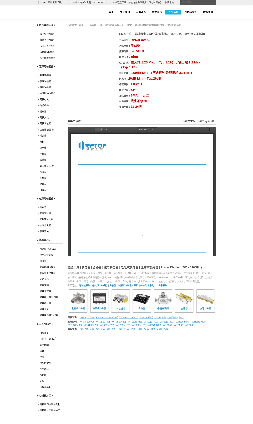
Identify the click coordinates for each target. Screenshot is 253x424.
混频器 (43, 184)
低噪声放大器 (46, 219)
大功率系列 (161, 285)
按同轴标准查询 (48, 33)
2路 (81, 329)
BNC (135, 317)
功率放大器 (45, 225)
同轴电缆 (44, 99)
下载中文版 (188, 121)
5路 (97, 329)
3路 (86, 329)
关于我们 (125, 12)
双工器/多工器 (47, 165)
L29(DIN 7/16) (146, 317)
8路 (108, 329)
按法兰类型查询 (48, 45)
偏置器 (43, 207)
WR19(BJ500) (151, 321)
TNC (181, 317)
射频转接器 (45, 81)
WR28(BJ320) (199, 321)
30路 (146, 329)
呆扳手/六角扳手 (48, 338)
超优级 (95, 285)
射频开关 (44, 231)
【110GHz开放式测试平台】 (51, 2)
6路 (103, 329)
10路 (119, 329)
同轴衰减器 (45, 123)
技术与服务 (191, 12)
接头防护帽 (45, 362)
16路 (133, 329)
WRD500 (178, 325)
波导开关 (44, 309)
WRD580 (189, 325)
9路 (114, 329)
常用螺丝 (44, 368)
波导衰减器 (45, 291)
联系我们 (208, 12)
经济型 (112, 285)
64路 (166, 329)
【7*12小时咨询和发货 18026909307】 (88, 2)
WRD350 (167, 325)
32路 (153, 329)
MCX (156, 317)
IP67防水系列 (147, 285)
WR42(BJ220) (107, 325)
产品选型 (173, 12)
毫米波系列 (84, 285)
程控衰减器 (45, 213)
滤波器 (43, 159)
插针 (42, 350)
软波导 (43, 261)
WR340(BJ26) (91, 325)
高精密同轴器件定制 (50, 404)
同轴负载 (44, 117)
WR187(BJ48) (135, 321)
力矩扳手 (44, 332)
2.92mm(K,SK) (110, 317)
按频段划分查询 (48, 51)
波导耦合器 (45, 303)
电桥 (42, 141)
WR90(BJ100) (139, 325)
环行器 (43, 153)
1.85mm (91, 317)
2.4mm (99, 317)
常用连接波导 (46, 255)
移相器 (43, 177)
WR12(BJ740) (103, 321)
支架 (42, 381)
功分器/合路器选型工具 (111, 25)
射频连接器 (45, 75)
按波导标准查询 (48, 39)
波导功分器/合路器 (49, 297)
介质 (42, 356)
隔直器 (43, 111)
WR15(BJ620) (119, 321)
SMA (164, 317)
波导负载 (44, 285)
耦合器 (43, 135)
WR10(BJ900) (87, 321)
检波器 (43, 171)
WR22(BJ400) (167, 321)
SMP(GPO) (172, 317)
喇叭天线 (44, 279)
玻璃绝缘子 (45, 344)
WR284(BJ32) (75, 325)
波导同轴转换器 (48, 93)
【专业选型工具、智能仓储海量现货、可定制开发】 (136, 2)
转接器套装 (45, 387)
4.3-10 (129, 317)
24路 (139, 329)
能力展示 (157, 12)
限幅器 (43, 189)
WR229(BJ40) (183, 321)
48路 (159, 329)
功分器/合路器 (47, 129)
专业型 (104, 285)
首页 (111, 12)
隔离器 (43, 147)
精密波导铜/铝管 (48, 249)
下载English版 (206, 121)
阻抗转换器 (45, 87)
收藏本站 (169, 2)
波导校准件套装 (48, 273)
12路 (126, 329)
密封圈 (43, 375)
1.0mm (83, 317)
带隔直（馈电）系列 (128, 285)
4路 (92, 329)
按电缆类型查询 (48, 58)
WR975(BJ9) (154, 325)
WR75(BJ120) (123, 325)
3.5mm (122, 317)
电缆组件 (44, 105)
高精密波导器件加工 (50, 410)
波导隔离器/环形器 (49, 315)
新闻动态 (141, 12)
